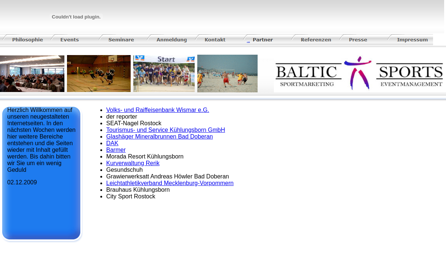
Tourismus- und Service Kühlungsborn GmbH (165, 130)
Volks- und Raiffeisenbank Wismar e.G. (157, 110)
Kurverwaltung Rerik (133, 163)
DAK (112, 143)
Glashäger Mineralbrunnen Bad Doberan (159, 136)
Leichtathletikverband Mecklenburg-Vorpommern (170, 183)
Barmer (115, 150)
